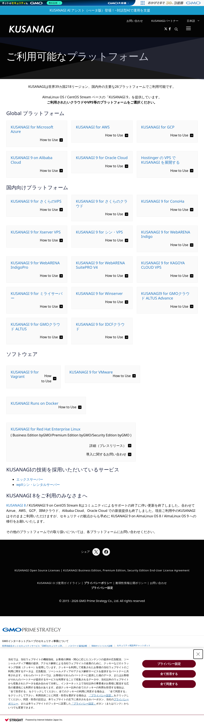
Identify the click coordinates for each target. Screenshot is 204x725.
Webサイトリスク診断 (102, 646)
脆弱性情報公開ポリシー (131, 583)
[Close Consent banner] (198, 654)
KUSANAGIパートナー (164, 21)
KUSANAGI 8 (16, 505)
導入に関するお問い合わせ (106, 454)
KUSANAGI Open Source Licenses (37, 570)
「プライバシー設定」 (101, 695)
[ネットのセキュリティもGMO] (32, 3)
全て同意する (169, 684)
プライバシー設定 (102, 588)
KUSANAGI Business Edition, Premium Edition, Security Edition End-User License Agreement (126, 570)
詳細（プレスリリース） (107, 445)
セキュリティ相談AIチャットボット (133, 645)
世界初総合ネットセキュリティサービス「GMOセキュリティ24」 (33, 646)
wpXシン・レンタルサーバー (38, 484)
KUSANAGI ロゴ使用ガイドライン (59, 583)
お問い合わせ (135, 21)
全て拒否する (169, 674)
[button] (176, 29)
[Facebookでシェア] (106, 552)
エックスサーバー (29, 479)
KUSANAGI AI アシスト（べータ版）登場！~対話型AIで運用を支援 (100, 10)
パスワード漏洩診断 (77, 646)
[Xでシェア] (96, 552)
